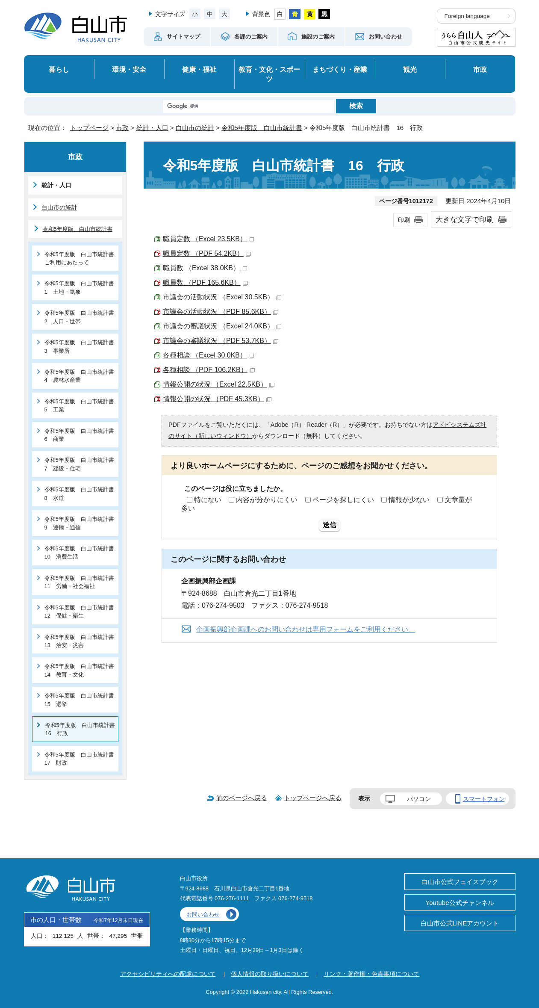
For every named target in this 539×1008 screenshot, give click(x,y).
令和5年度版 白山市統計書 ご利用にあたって (81, 258)
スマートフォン (484, 798)
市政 (480, 69)
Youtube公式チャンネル (459, 902)
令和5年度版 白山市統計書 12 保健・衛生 (81, 611)
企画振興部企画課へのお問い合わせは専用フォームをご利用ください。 (305, 629)
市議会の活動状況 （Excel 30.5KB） (222, 297)
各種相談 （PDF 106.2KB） (209, 369)
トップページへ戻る (313, 797)
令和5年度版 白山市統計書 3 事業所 (81, 346)
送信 (329, 525)
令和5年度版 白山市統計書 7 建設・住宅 (81, 464)
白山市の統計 (195, 127)
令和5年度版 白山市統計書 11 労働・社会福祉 (81, 582)
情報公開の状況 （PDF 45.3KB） (217, 398)
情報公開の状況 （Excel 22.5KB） (219, 384)
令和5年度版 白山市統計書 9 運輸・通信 (81, 523)
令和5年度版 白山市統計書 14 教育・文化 (81, 670)
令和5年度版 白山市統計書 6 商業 (81, 435)
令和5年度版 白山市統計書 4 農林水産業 (81, 376)
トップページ (89, 127)
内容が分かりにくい (266, 499)
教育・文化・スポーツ (269, 74)
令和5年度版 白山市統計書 (261, 127)
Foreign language (467, 16)
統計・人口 (152, 127)
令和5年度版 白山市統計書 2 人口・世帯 (81, 317)
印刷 (404, 219)
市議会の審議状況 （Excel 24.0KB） (222, 326)
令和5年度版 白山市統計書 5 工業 (81, 405)
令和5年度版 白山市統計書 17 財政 (81, 758)
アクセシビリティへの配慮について (168, 973)
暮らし (59, 69)
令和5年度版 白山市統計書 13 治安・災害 (81, 641)
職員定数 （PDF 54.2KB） (207, 253)
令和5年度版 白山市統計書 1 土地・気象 (81, 287)
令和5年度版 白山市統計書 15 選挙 (81, 699)
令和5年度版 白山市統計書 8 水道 (81, 493)
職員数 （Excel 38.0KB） (205, 268)
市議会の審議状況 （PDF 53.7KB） (220, 340)
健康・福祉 (199, 69)
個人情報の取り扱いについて (270, 973)
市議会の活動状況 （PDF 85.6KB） (220, 311)
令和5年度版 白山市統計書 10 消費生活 (81, 552)
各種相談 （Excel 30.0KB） (208, 355)
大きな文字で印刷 (465, 219)
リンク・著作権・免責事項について (371, 973)
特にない (207, 499)
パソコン (419, 798)
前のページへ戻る (241, 797)
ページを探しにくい (343, 499)
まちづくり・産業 (339, 69)
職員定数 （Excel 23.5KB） (208, 238)
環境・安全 (129, 69)
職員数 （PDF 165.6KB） (205, 282)
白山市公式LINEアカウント (460, 923)
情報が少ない (409, 499)
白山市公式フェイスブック (459, 881)
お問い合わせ (203, 914)
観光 (410, 69)
